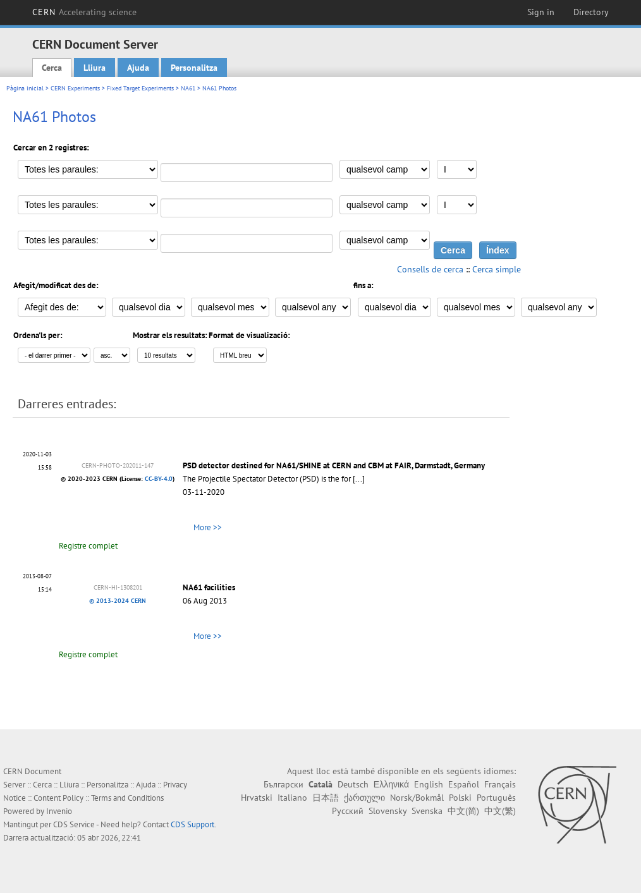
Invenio (59, 811)
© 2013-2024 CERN (117, 601)
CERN (84, 12)
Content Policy (58, 798)
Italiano (292, 797)
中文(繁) (500, 811)
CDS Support (192, 824)
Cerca (52, 67)
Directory (591, 12)
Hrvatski (256, 797)
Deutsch (353, 784)
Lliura (94, 67)
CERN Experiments (75, 88)
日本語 (325, 797)
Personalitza (194, 67)
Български (283, 784)
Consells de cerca (430, 269)
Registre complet (88, 545)
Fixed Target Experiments (140, 88)
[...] (359, 478)
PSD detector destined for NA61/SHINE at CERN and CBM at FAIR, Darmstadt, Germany (334, 465)
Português (496, 797)
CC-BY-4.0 (159, 479)
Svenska (427, 811)
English (428, 784)
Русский (347, 811)
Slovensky (387, 811)
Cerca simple (496, 269)
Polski (460, 797)
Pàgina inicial (25, 88)
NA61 (188, 88)
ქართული (364, 797)
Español (463, 784)
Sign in (540, 12)
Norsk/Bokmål (417, 797)
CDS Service (74, 824)
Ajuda (138, 67)
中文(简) (463, 811)
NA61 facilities (209, 587)
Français (500, 784)
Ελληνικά (391, 784)
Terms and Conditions (127, 798)
